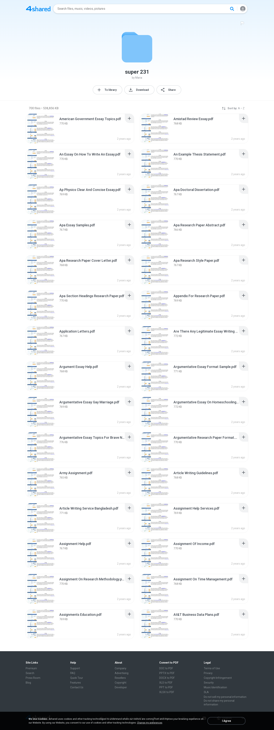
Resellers (120, 677)
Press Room (33, 677)
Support (75, 668)
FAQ (72, 673)
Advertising (121, 673)
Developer (121, 687)
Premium (31, 668)
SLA (206, 692)
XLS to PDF (165, 682)
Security (209, 682)
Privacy (208, 673)
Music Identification (215, 687)
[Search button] (232, 8)
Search (30, 673)
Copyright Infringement (218, 677)
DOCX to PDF (167, 677)
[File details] (41, 128)
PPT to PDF (166, 687)
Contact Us (76, 687)
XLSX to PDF (166, 692)
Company (120, 668)
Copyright (120, 682)
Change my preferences (149, 722)
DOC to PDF (166, 668)
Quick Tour (76, 677)
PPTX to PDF (166, 673)
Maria (138, 77)
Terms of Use (212, 668)
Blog (28, 682)
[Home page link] (38, 8)
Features (75, 682)
